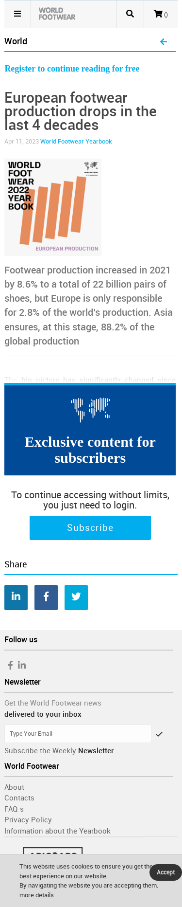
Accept (166, 872)
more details (36, 895)
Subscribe (90, 528)
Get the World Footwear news (52, 703)
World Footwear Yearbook (76, 141)
